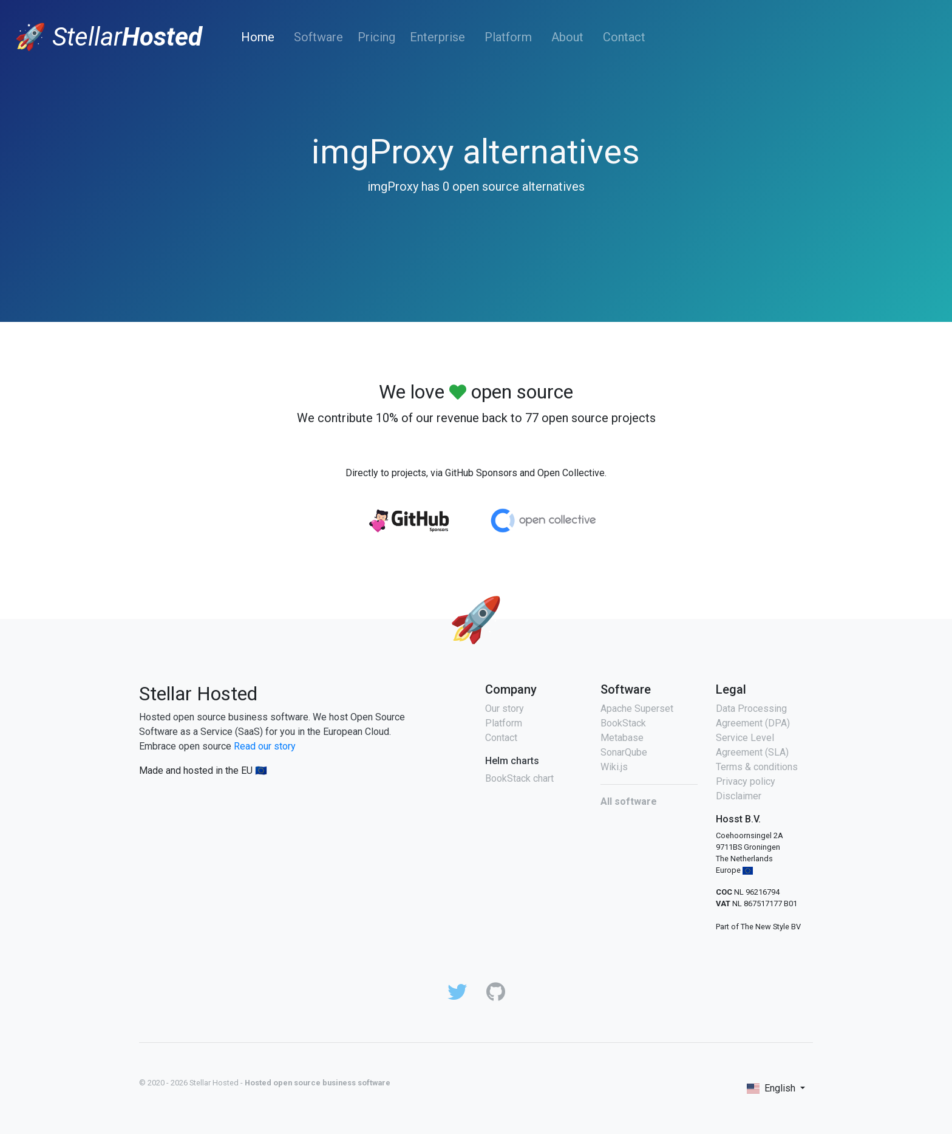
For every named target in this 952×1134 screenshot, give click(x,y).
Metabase (622, 737)
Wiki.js (614, 767)
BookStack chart (519, 778)
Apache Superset (636, 708)
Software (318, 37)
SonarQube (623, 752)
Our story (504, 708)
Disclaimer (738, 796)
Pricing (376, 37)
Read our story (265, 746)
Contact (624, 37)
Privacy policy (745, 781)
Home (260, 36)
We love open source (476, 391)
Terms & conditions (757, 767)
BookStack (623, 723)
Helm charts (512, 761)
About (567, 37)
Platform (508, 37)
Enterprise (437, 37)
